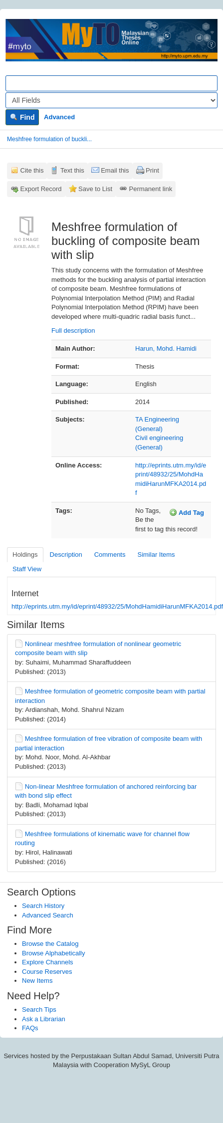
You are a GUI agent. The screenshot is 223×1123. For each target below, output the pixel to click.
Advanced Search (47, 915)
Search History (43, 905)
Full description (73, 330)
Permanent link (151, 189)
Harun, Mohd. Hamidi (166, 348)
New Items (37, 980)
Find (22, 117)
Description (66, 554)
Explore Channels (47, 962)
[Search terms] (111, 83)
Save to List (95, 189)
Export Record (41, 189)
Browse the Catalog (50, 943)
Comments (110, 554)
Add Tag (186, 512)
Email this (115, 170)
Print (152, 170)
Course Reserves (47, 971)
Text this (72, 170)
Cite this (32, 170)
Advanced (59, 117)
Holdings (25, 554)
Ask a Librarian (43, 1019)
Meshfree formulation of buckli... (49, 139)
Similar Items (156, 554)
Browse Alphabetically (53, 953)
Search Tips (39, 1009)
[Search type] (111, 100)
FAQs (30, 1028)
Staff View (26, 569)
